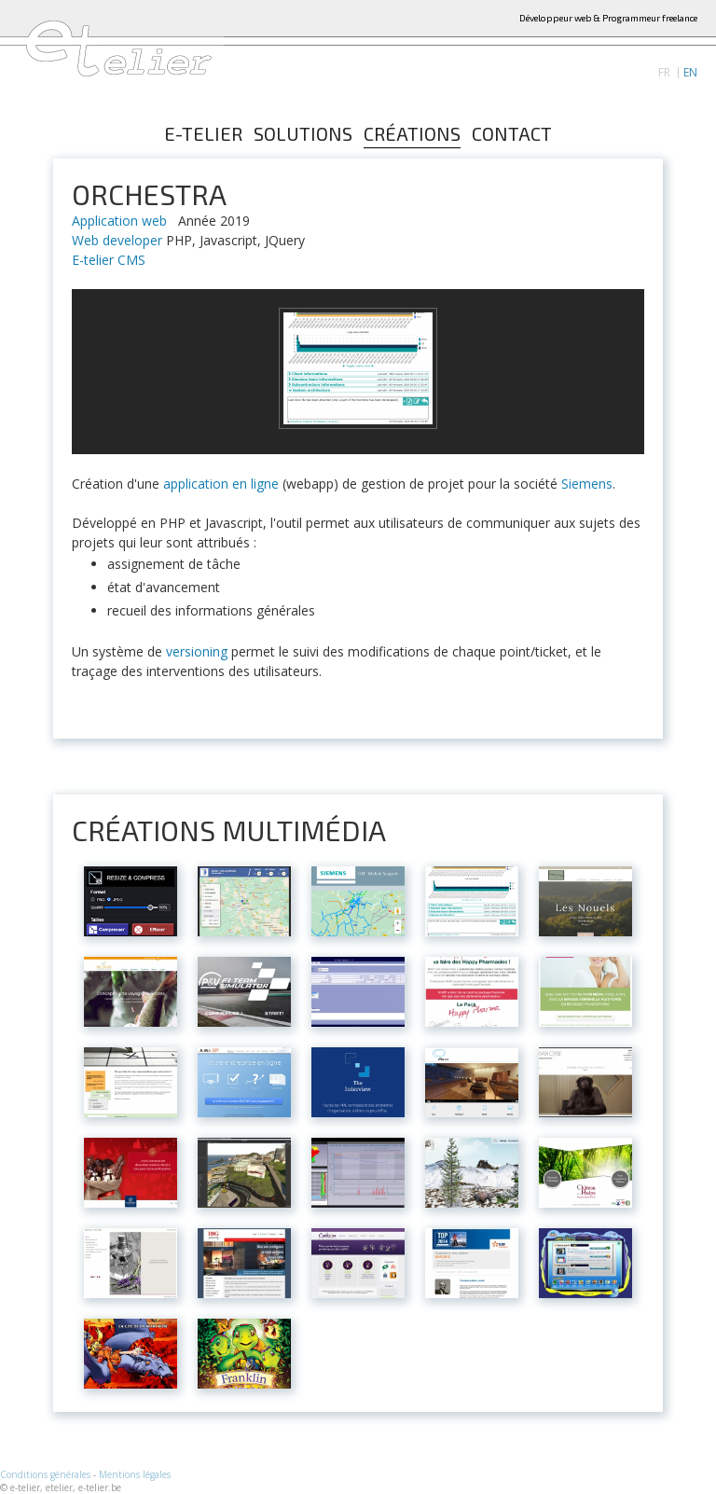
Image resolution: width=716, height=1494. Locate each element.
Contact (512, 134)
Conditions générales (45, 1474)
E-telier (203, 134)
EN (690, 72)
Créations (412, 134)
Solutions (303, 134)
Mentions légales (135, 1474)
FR (664, 72)
